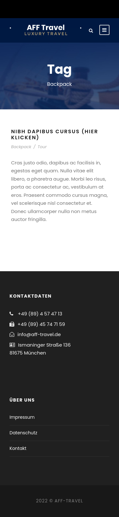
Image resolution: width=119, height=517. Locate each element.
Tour (42, 147)
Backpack (21, 147)
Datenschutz (23, 433)
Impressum (22, 417)
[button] (13, 20)
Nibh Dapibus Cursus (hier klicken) (54, 134)
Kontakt (18, 448)
